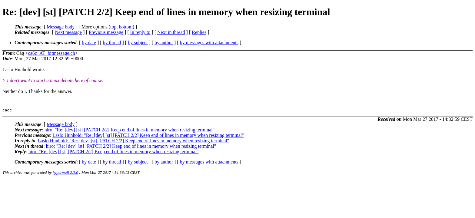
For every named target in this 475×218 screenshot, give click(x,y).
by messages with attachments (209, 42)
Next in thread (171, 32)
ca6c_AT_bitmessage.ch (51, 53)
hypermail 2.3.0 (65, 174)
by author (163, 42)
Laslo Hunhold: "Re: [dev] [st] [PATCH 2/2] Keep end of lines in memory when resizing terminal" (148, 137)
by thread (112, 42)
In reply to (140, 32)
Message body (61, 26)
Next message (68, 32)
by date (89, 42)
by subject (138, 42)
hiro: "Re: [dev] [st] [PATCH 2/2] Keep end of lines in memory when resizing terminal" (130, 131)
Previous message (106, 32)
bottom (125, 26)
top (113, 26)
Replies (199, 32)
